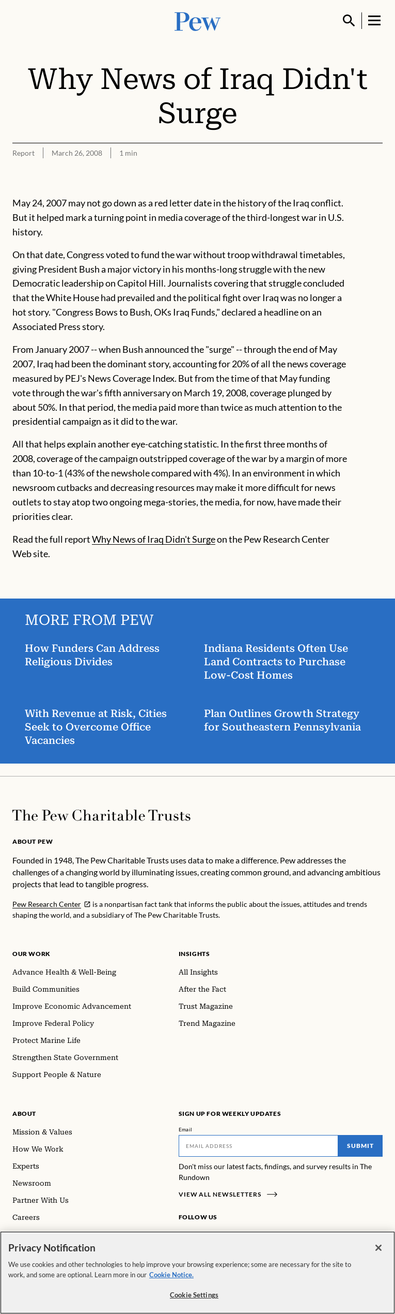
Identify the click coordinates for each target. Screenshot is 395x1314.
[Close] (378, 1247)
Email (186, 1129)
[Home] (101, 815)
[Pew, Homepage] (198, 20)
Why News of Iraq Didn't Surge (153, 539)
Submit (360, 1145)
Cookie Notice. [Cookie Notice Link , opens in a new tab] (171, 1275)
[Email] (259, 1146)
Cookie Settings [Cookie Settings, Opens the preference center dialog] (194, 1295)
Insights (194, 954)
